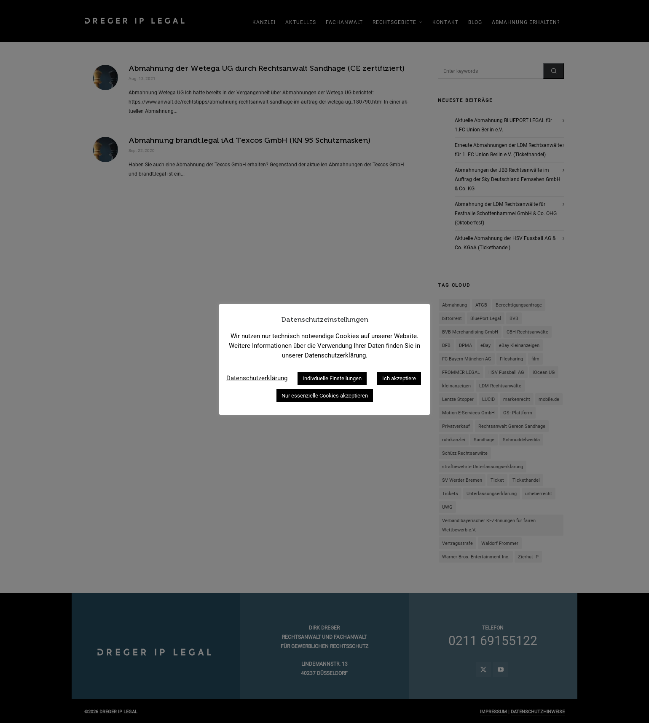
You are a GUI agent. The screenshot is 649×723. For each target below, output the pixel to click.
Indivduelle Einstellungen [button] (332, 378)
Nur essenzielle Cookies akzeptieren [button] (325, 395)
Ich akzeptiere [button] (399, 378)
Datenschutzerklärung (256, 378)
